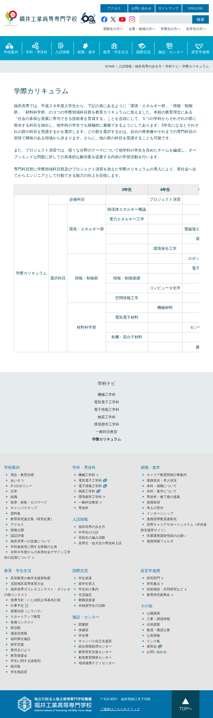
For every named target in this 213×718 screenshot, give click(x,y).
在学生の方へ (196, 29)
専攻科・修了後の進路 (163, 497)
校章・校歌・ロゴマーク (29, 502)
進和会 (152, 646)
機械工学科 (107, 394)
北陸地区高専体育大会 (27, 584)
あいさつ (17, 480)
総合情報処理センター (95, 646)
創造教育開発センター (95, 657)
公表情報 (153, 636)
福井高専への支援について (30, 541)
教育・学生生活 (115, 48)
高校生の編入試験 (91, 538)
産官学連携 (200, 48)
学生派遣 (85, 578)
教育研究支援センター (95, 652)
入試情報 (62, 48)
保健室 (83, 630)
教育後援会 (19, 655)
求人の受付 (155, 508)
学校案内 (11, 48)
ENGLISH (195, 8)
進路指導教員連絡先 (162, 519)
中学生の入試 (88, 532)
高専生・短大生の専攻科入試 (100, 543)
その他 (146, 606)
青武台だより (21, 650)
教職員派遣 (86, 600)
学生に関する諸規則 (25, 661)
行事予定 (17, 606)
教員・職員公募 (158, 630)
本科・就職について (162, 486)
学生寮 (83, 636)
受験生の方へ (113, 29)
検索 (200, 19)
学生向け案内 (88, 589)
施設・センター (171, 48)
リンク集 (153, 641)
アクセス (114, 8)
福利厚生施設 (21, 639)
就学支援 (17, 644)
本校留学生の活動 (91, 606)
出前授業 (153, 624)
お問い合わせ (141, 8)
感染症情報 (19, 633)
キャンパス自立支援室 (95, 641)
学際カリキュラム (106, 439)
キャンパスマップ (24, 508)
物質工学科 (107, 417)
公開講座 (155, 613)
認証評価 (17, 536)
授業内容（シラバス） (27, 611)
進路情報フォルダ (160, 541)
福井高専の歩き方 (91, 527)
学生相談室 (19, 672)
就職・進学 (86, 48)
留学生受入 (86, 584)
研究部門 (153, 578)
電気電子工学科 (106, 402)
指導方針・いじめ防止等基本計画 (35, 600)
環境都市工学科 (106, 424)
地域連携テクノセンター (96, 663)
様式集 (16, 666)
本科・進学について (162, 491)
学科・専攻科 (36, 48)
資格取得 (153, 502)
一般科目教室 (106, 432)
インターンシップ (160, 513)
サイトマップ (168, 8)
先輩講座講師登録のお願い (167, 536)
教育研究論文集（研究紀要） (32, 519)
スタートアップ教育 (25, 617)
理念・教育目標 (22, 475)
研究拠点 (153, 584)
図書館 (83, 624)
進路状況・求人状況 (162, 480)
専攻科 (83, 508)
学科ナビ (106, 383)
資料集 (16, 513)
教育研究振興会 (158, 595)
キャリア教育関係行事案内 (167, 475)
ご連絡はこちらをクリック (120, 709)
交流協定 (85, 595)
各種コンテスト (22, 622)
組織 (14, 497)
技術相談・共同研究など (165, 589)
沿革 (14, 491)
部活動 (16, 628)
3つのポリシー (21, 486)
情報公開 (17, 530)
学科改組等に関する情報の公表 (34, 547)
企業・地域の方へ (142, 29)
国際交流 (143, 48)
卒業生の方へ (171, 29)
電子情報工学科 (106, 409)
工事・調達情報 (158, 619)
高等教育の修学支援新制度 (30, 578)
